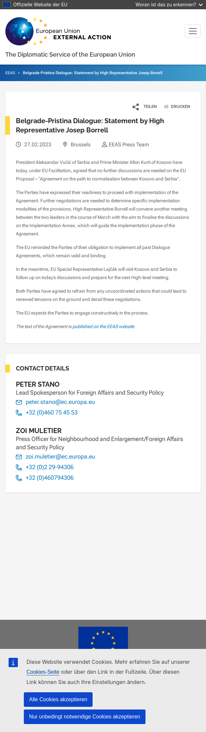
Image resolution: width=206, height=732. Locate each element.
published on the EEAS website (103, 326)
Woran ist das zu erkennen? (169, 4)
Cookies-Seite (43, 672)
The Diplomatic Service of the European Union (70, 54)
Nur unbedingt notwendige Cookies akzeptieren (84, 716)
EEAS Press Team (129, 144)
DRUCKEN (174, 106)
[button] (145, 106)
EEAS (10, 73)
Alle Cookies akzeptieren (58, 699)
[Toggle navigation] (193, 31)
